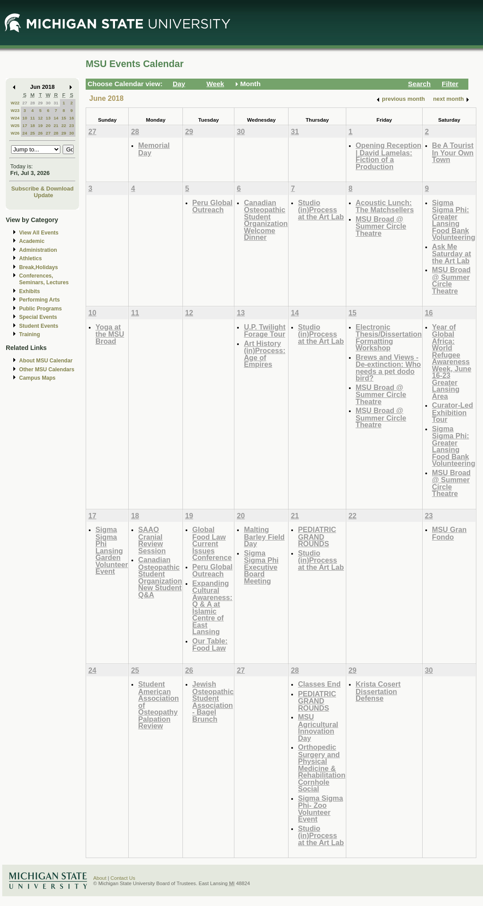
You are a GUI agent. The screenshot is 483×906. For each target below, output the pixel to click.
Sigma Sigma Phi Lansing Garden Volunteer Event (111, 550)
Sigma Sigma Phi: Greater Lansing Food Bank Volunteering (453, 220)
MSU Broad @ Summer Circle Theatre (381, 226)
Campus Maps (37, 378)
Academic (31, 241)
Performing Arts (39, 300)
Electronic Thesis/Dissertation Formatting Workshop (389, 337)
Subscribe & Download (42, 188)
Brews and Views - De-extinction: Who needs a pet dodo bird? (388, 367)
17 (24, 125)
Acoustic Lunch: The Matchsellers (385, 206)
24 (24, 133)
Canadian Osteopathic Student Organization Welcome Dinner (266, 220)
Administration (38, 250)
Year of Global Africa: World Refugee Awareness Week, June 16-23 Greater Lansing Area (451, 361)
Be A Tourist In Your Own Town (453, 152)
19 (40, 125)
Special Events (38, 317)
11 (32, 117)
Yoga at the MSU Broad (109, 334)
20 (48, 125)
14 (56, 117)
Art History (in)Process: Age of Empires (264, 354)
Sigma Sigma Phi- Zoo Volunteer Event (320, 808)
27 (24, 102)
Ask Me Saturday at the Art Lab (451, 253)
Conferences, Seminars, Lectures (44, 279)
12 (40, 117)
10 (24, 117)
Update (43, 195)
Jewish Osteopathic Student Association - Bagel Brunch (213, 701)
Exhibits (29, 291)
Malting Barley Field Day (264, 536)
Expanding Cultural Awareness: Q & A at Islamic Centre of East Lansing (212, 607)
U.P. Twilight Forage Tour (264, 330)
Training (29, 334)
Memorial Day (154, 149)
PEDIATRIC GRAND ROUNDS (317, 536)
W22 (15, 102)
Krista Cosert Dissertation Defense (378, 691)
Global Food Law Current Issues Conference (212, 543)
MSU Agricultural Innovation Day (318, 727)
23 (71, 125)
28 (32, 102)
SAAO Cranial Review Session (152, 540)
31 (56, 102)
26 (40, 133)
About (100, 878)
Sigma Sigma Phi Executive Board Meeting (261, 567)
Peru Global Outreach (212, 206)
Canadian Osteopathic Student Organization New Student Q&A (160, 577)
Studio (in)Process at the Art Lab (321, 210)
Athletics (30, 258)
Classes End (319, 684)
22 (63, 125)
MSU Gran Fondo (449, 533)
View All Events (39, 233)
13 (48, 117)
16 (71, 117)
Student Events (38, 326)
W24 (15, 117)
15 (63, 117)
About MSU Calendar (45, 361)
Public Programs (40, 309)
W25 (15, 125)
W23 (15, 110)
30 (48, 102)
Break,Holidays (38, 267)
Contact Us (123, 878)
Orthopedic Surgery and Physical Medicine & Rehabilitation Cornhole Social (321, 768)
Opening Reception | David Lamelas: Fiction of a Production (388, 156)
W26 (15, 133)
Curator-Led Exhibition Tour (452, 412)
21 (56, 125)
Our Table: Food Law (210, 644)
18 (32, 125)
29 (40, 102)
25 (32, 133)
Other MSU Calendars (47, 369)
